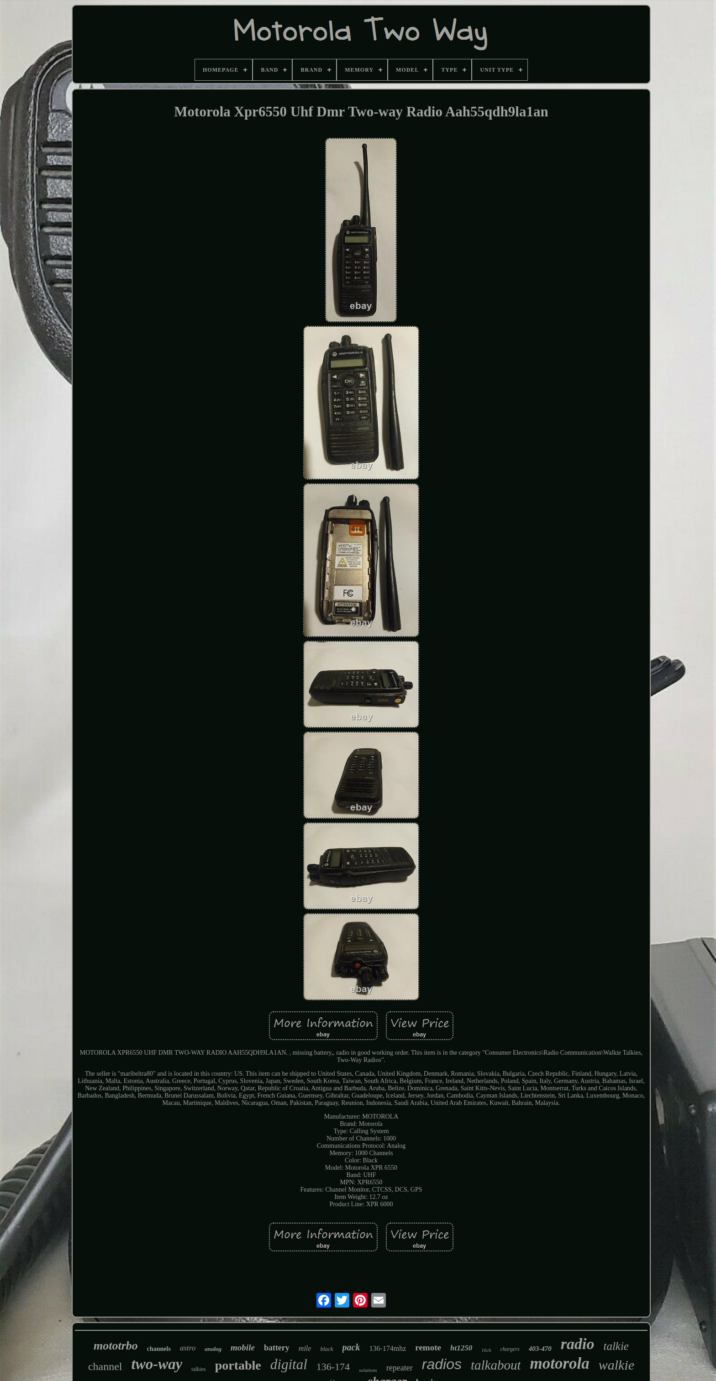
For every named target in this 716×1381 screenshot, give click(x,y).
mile (305, 1348)
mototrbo (116, 1345)
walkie (616, 1364)
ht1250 (461, 1348)
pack (351, 1347)
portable (238, 1365)
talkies (198, 1369)
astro (187, 1348)
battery (277, 1347)
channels (159, 1348)
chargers (510, 1349)
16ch (486, 1350)
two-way (157, 1364)
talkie (616, 1346)
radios (442, 1364)
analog (213, 1348)
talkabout (496, 1365)
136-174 (333, 1366)
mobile (243, 1347)
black (326, 1348)
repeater (399, 1367)
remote (428, 1347)
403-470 (540, 1348)
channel (105, 1366)
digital (288, 1364)
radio (578, 1343)
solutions (368, 1370)
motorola (559, 1363)
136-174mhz (387, 1348)
